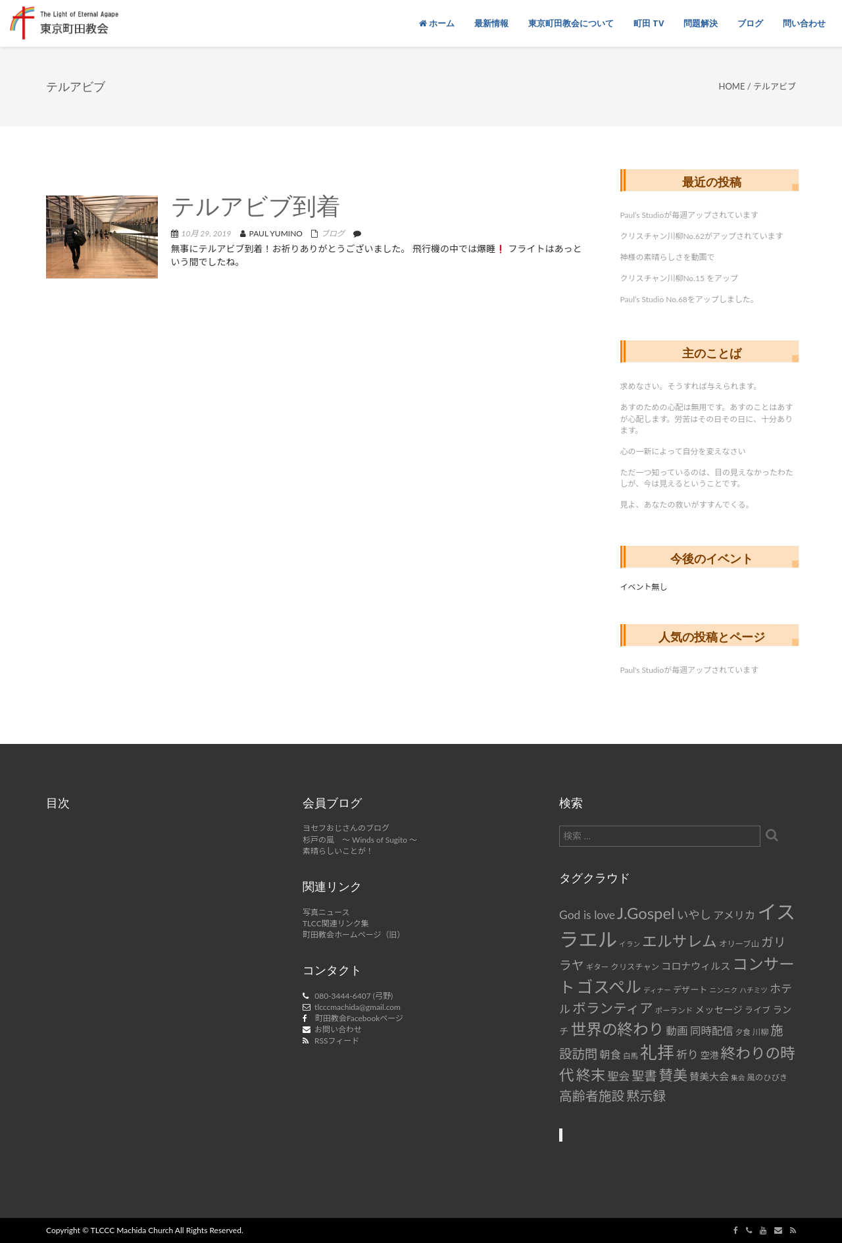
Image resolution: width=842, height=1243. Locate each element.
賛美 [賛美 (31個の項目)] (673, 1075)
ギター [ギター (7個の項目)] (597, 967)
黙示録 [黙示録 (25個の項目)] (646, 1095)
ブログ (333, 233)
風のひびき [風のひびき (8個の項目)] (767, 1077)
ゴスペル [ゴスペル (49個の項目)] (609, 986)
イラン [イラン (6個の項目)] (629, 943)
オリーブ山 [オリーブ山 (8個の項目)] (739, 944)
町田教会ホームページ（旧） (354, 934)
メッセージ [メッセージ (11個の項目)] (718, 1009)
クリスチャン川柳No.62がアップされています (701, 236)
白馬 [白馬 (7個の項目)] (630, 1055)
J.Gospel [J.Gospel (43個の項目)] (646, 912)
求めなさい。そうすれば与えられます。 (691, 386)
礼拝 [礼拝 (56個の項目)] (657, 1052)
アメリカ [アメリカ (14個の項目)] (734, 915)
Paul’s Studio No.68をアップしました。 (689, 299)
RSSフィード (336, 1040)
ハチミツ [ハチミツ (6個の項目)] (753, 990)
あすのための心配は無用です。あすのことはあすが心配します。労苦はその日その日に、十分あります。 (706, 418)
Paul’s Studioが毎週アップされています (689, 215)
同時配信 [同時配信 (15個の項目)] (711, 1031)
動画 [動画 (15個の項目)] (677, 1031)
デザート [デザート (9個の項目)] (690, 989)
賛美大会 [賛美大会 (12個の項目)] (709, 1076)
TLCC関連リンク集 (336, 923)
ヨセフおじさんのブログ (346, 828)
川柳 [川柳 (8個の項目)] (761, 1032)
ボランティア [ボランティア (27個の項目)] (612, 1008)
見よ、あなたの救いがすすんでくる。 (687, 505)
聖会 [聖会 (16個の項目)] (618, 1076)
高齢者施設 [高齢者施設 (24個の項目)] (591, 1095)
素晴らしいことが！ (338, 851)
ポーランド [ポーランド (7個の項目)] (674, 1010)
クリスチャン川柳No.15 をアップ (679, 278)
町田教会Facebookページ (359, 1018)
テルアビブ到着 (255, 208)
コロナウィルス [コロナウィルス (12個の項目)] (695, 966)
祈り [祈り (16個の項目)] (687, 1054)
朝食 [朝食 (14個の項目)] (610, 1054)
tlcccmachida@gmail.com (357, 1007)
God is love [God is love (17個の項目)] (587, 915)
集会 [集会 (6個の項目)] (738, 1077)
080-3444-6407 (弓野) (353, 996)
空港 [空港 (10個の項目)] (710, 1055)
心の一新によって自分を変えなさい (683, 451)
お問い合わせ (338, 1029)
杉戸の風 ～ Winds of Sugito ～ (360, 840)
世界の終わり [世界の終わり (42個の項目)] (617, 1029)
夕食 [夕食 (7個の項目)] (743, 1032)
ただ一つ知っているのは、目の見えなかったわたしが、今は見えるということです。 (706, 478)
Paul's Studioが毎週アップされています (689, 670)
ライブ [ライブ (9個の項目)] (757, 1010)
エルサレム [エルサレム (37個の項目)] (679, 941)
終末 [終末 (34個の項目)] (590, 1075)
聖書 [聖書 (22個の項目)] (644, 1075)
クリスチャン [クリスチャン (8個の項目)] (634, 967)
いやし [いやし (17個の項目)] (694, 915)
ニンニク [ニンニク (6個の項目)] (724, 990)
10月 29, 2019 (207, 233)
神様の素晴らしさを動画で (667, 257)
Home (732, 86)
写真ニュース (326, 912)
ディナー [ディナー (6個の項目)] (657, 990)
